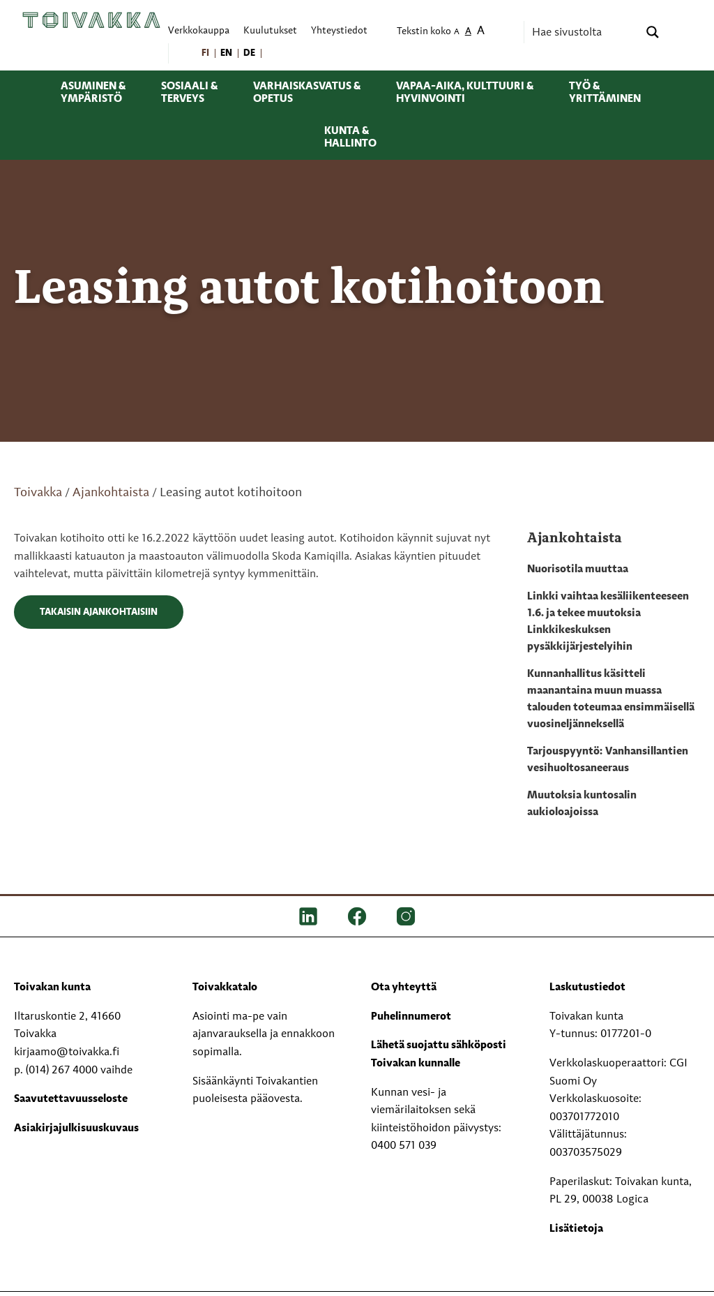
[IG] (405, 916)
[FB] (357, 916)
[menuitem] (206, 53)
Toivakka (38, 492)
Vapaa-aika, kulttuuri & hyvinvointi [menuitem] (464, 93)
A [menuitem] (456, 32)
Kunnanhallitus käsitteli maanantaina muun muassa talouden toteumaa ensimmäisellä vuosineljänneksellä (610, 699)
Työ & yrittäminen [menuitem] (605, 93)
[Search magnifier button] (652, 32)
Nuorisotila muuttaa (577, 569)
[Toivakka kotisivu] (91, 19)
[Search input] (583, 32)
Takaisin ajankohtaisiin (99, 612)
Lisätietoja (576, 1229)
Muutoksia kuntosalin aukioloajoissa (582, 804)
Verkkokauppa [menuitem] (198, 31)
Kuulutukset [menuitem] (270, 31)
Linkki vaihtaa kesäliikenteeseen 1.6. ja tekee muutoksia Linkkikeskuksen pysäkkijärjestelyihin (608, 622)
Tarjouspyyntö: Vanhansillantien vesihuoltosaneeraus (607, 760)
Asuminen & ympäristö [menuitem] (93, 93)
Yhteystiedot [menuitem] (339, 31)
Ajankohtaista (111, 492)
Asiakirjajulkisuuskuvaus (76, 1128)
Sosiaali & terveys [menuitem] (189, 93)
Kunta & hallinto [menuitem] (350, 137)
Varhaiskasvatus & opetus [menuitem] (306, 93)
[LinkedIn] (308, 916)
